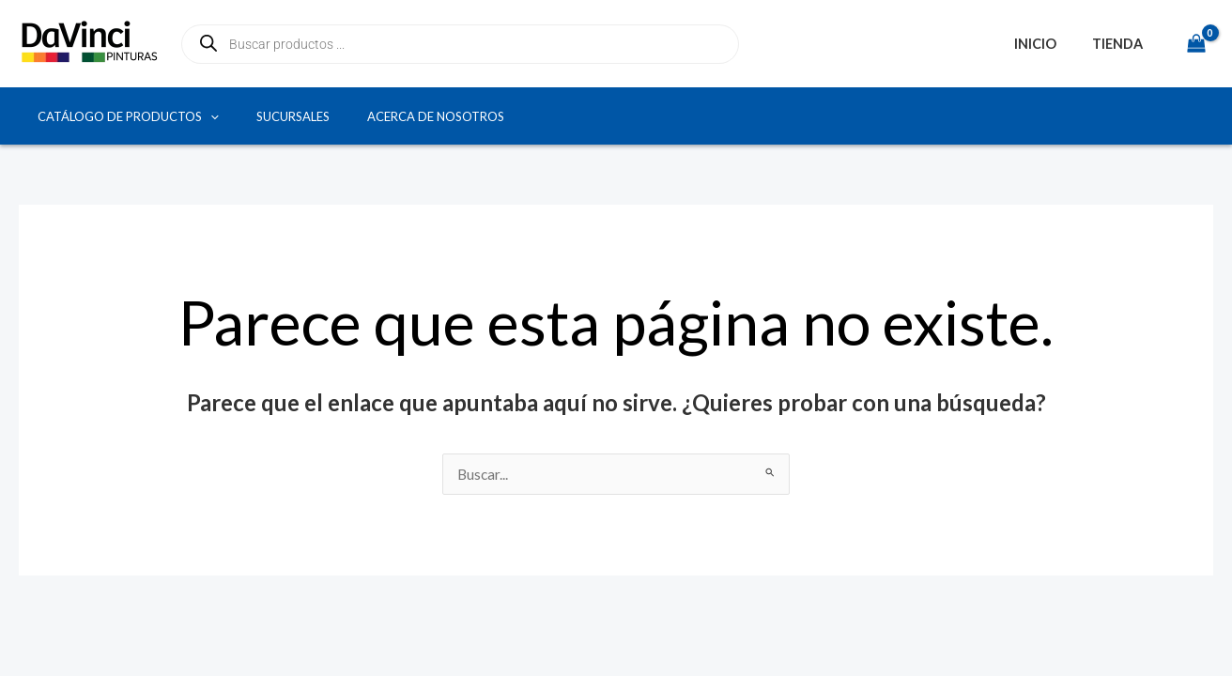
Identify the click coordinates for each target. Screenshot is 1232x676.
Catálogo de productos (128, 116)
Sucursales (293, 116)
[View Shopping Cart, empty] (1195, 43)
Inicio (1047, 44)
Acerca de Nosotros (435, 116)
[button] (210, 116)
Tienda (1121, 44)
